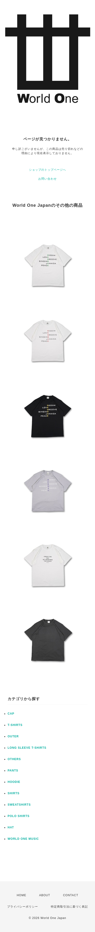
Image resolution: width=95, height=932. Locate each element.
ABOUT (44, 895)
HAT (11, 827)
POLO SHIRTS (18, 816)
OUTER (13, 736)
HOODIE (14, 782)
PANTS (13, 770)
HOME (21, 895)
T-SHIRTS (15, 725)
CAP (11, 713)
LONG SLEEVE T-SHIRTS (27, 747)
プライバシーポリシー (22, 906)
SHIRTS (13, 793)
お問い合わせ (47, 178)
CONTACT (70, 895)
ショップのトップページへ (47, 169)
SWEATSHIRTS (19, 804)
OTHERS (14, 759)
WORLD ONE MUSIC (23, 838)
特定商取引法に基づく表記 (69, 906)
